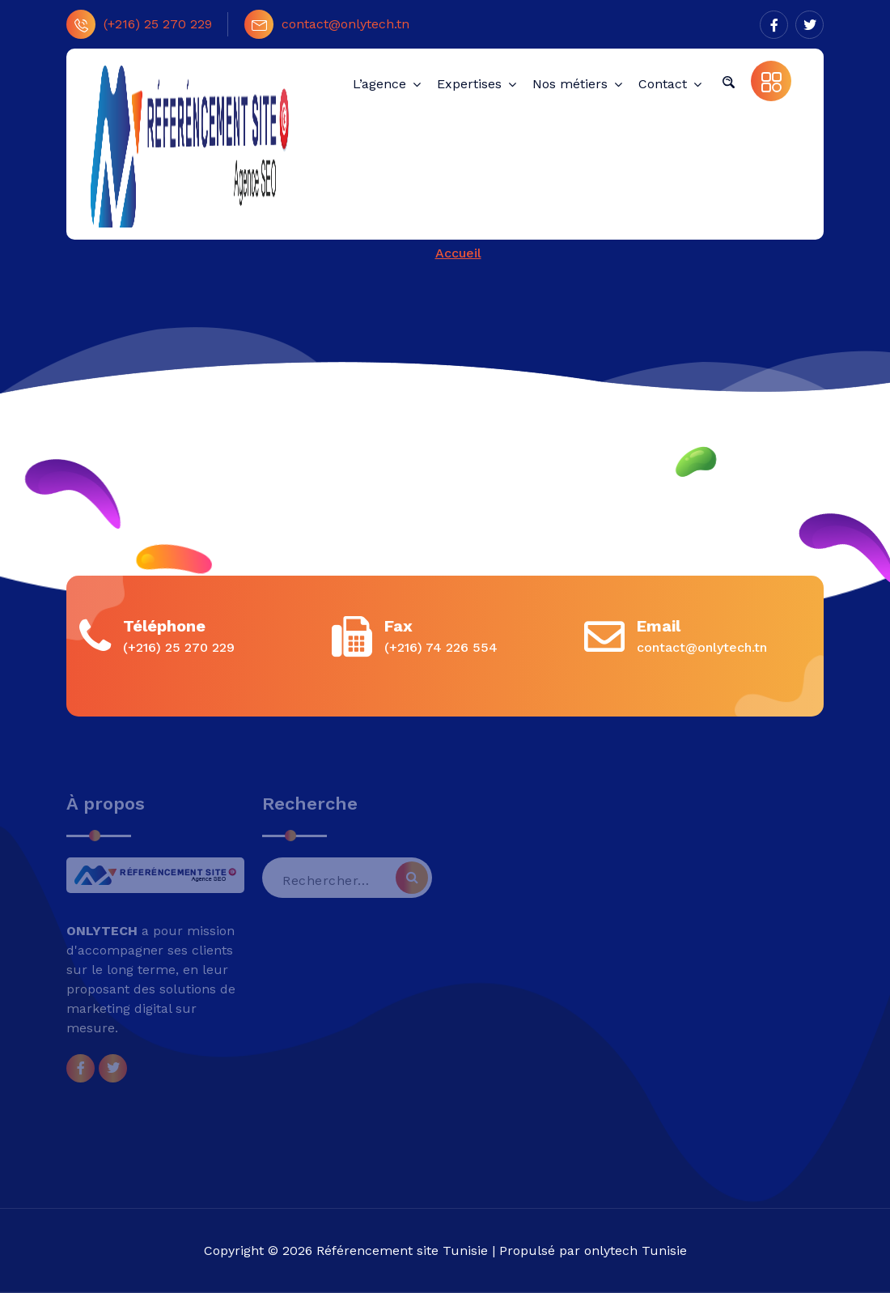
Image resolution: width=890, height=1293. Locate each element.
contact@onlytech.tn (326, 24)
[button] (728, 81)
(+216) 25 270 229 (139, 24)
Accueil (458, 253)
